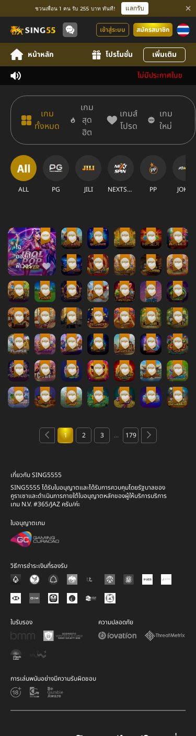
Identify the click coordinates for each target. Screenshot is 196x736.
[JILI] (88, 174)
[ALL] (23, 174)
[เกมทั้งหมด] (40, 120)
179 (130, 435)
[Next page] (149, 435)
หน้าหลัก (32, 54)
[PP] (153, 174)
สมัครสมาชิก (152, 29)
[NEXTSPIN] (121, 174)
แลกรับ (134, 8)
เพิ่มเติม (164, 54)
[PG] (56, 174)
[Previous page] (47, 435)
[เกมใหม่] (161, 120)
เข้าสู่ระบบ (112, 29)
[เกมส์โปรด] (122, 120)
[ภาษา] (183, 30)
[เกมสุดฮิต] (83, 120)
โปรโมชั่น (112, 54)
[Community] (70, 29)
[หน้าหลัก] (32, 30)
